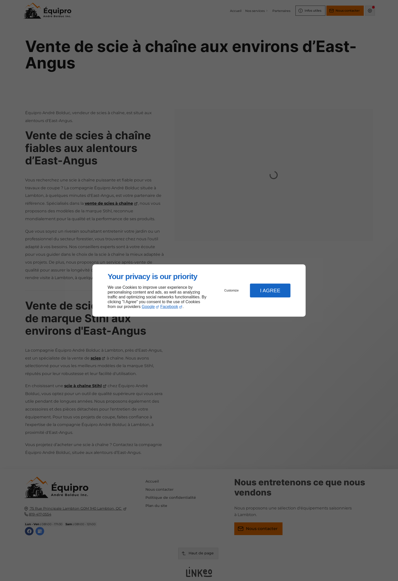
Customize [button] (231, 290)
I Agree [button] (270, 290)
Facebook (169, 306)
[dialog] (199, 290)
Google (148, 306)
